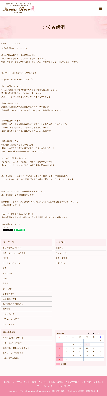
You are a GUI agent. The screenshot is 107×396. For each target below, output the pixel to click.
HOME (3, 43)
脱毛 (5, 278)
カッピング (7, 273)
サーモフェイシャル (11, 263)
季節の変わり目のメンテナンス (16, 348)
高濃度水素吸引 (9, 299)
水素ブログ (60, 263)
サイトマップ (8, 324)
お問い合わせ (8, 314)
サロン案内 (7, 289)
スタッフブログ (62, 258)
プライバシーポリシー (12, 319)
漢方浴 (5, 284)
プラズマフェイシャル (12, 248)
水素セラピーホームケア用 (14, 253)
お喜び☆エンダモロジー (13, 343)
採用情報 (97, 382)
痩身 (5, 268)
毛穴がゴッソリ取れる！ (13, 353)
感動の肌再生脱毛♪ (11, 358)
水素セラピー (8, 294)
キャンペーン (61, 253)
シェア (6, 227)
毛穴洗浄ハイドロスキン (13, 304)
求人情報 (6, 309)
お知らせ (59, 248)
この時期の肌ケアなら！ (13, 338)
